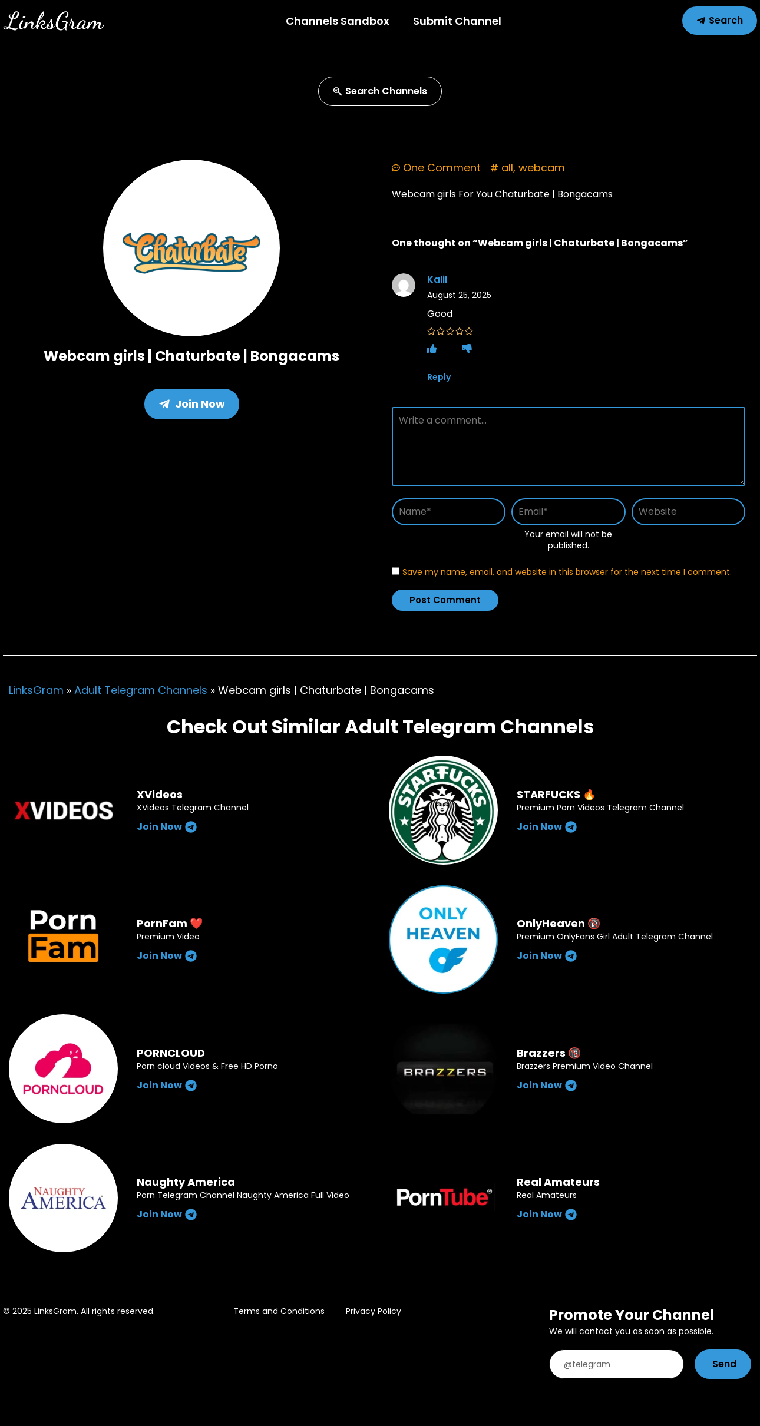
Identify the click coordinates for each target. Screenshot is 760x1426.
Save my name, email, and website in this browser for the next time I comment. (567, 572)
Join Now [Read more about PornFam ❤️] (167, 955)
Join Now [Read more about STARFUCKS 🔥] (547, 826)
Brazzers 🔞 (549, 1052)
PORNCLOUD (171, 1052)
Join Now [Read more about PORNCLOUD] (167, 1085)
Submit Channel (457, 21)
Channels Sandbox (337, 21)
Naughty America (186, 1181)
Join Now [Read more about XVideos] (167, 826)
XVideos (160, 794)
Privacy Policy (373, 1311)
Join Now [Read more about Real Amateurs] (547, 1214)
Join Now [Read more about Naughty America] (167, 1214)
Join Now (191, 403)
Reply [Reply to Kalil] (439, 377)
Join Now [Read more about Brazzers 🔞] (547, 1085)
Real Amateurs (558, 1181)
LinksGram (36, 690)
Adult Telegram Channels (140, 690)
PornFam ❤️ (170, 923)
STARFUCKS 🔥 (556, 794)
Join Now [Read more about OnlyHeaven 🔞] (547, 955)
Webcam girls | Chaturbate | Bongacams (191, 356)
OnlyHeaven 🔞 (558, 923)
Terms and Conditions (279, 1311)
